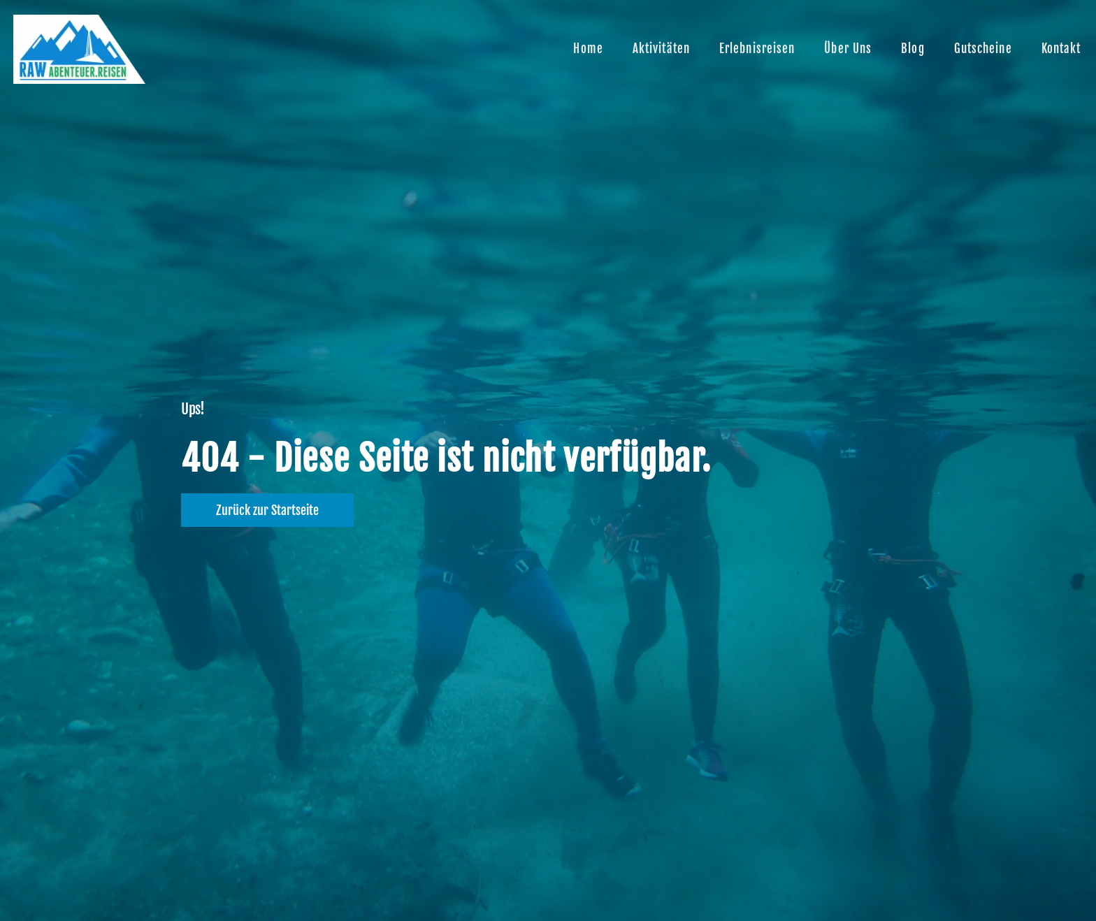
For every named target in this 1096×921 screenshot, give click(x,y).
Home (588, 48)
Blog (912, 48)
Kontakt (1061, 48)
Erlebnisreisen (757, 48)
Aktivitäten (661, 48)
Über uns (848, 48)
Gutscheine (983, 48)
